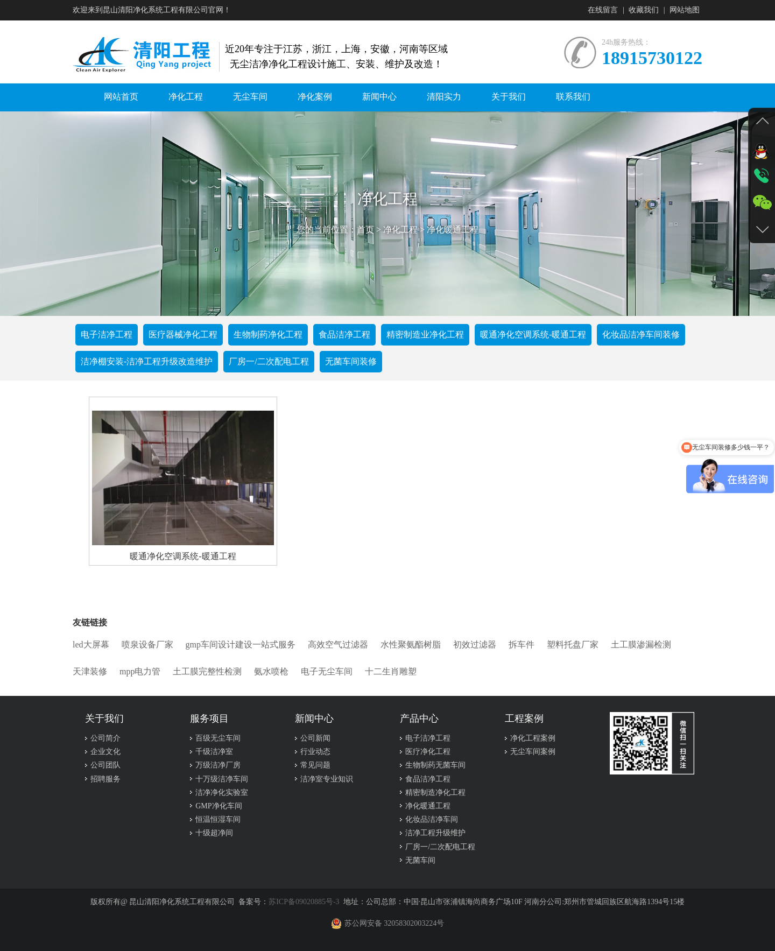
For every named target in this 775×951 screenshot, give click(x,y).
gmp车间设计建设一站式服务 (240, 644)
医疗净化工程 (427, 752)
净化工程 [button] (185, 96)
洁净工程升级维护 (435, 833)
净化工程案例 (532, 738)
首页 (365, 229)
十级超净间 (214, 833)
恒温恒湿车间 (218, 819)
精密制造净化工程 (435, 792)
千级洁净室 (214, 752)
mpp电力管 (139, 671)
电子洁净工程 (106, 334)
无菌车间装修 (351, 361)
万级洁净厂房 (218, 765)
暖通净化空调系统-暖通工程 (533, 334)
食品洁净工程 (344, 334)
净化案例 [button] (315, 96)
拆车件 (521, 644)
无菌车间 (420, 860)
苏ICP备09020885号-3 (304, 902)
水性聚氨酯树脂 (411, 644)
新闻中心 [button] (379, 96)
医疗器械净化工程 (183, 334)
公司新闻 (315, 738)
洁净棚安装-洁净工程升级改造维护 (147, 361)
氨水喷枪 (271, 671)
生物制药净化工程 (268, 334)
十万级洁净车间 (221, 779)
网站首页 (121, 96)
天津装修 (90, 671)
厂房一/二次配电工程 (268, 361)
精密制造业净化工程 (425, 334)
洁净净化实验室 (221, 792)
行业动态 (315, 752)
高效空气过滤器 (338, 644)
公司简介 (105, 738)
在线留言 (603, 10)
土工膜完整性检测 (207, 671)
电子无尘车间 (327, 671)
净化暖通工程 (452, 229)
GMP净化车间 (218, 806)
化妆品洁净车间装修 (641, 334)
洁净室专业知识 (326, 779)
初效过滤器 (474, 644)
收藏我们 (644, 10)
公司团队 (105, 765)
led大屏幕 (91, 644)
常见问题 (315, 765)
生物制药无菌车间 (435, 765)
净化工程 (400, 229)
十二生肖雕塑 (391, 671)
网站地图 (685, 10)
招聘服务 (105, 779)
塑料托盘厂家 (572, 644)
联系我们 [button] (573, 96)
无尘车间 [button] (250, 96)
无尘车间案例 (532, 752)
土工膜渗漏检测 (641, 644)
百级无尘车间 (218, 738)
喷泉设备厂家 (147, 644)
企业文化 (105, 752)
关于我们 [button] (508, 96)
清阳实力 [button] (444, 96)
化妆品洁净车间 (431, 819)
